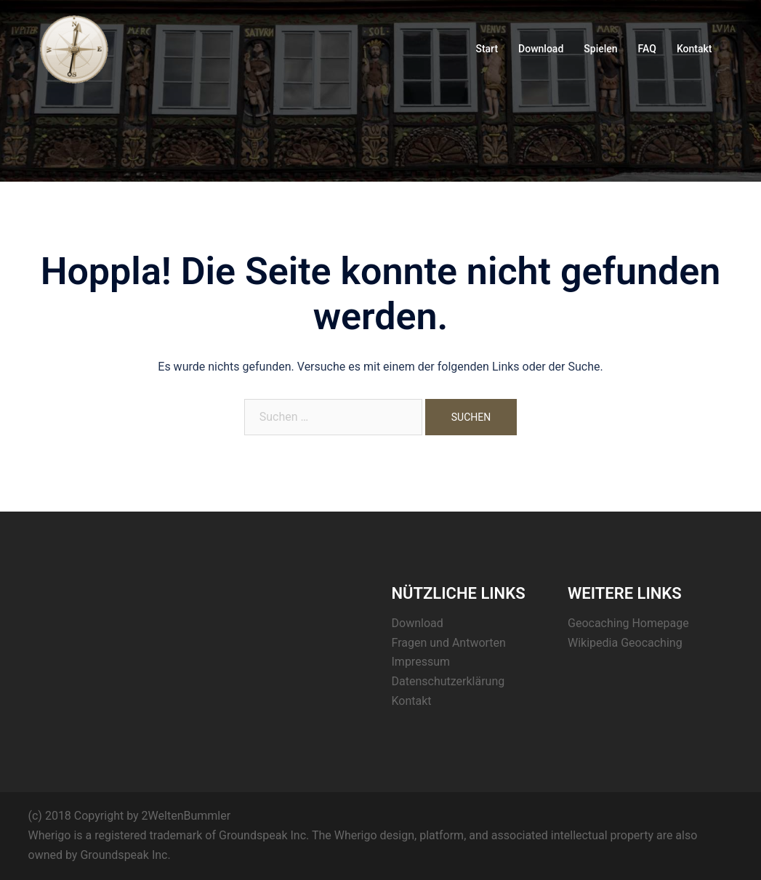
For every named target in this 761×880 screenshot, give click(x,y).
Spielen (600, 49)
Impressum (421, 662)
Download (540, 49)
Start (486, 49)
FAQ (647, 49)
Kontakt (694, 49)
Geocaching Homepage (628, 623)
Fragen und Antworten (449, 643)
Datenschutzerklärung (448, 681)
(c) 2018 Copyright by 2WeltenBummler (129, 816)
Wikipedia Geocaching (625, 643)
